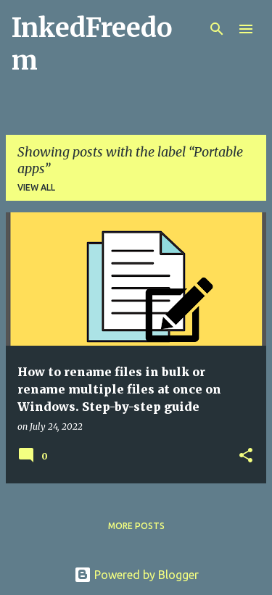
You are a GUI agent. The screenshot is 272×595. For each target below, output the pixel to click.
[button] (246, 456)
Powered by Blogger (136, 574)
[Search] (217, 29)
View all (36, 187)
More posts (136, 525)
